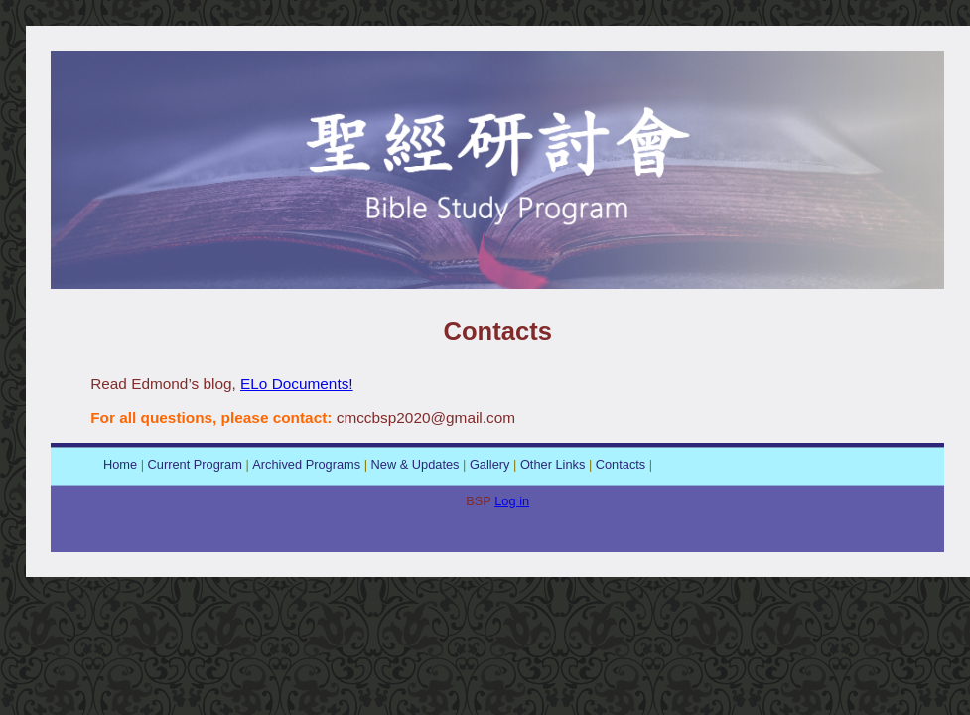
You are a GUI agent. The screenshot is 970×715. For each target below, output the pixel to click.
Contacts (621, 464)
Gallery (490, 464)
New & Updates (415, 464)
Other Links (552, 464)
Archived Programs (306, 464)
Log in (511, 501)
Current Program (195, 464)
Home (120, 464)
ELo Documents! (296, 383)
